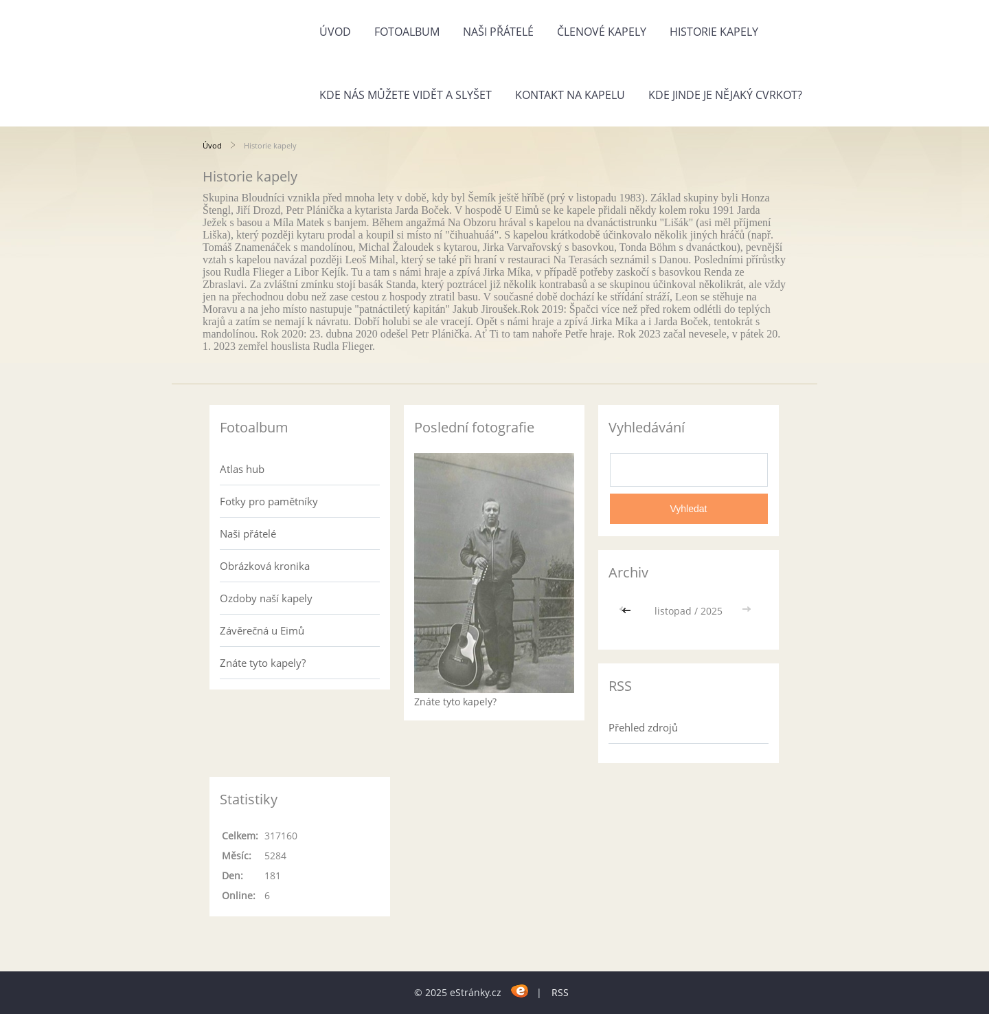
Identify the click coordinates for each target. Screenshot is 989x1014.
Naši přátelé (498, 31)
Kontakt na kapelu (570, 94)
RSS (560, 992)
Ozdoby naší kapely (266, 598)
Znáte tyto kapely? (263, 663)
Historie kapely (714, 31)
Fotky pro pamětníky (269, 501)
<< (627, 610)
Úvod (335, 31)
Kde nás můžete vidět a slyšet (405, 94)
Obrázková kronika (265, 566)
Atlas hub (242, 469)
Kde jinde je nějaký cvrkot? (725, 94)
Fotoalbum (407, 31)
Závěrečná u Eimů (262, 630)
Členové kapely (601, 31)
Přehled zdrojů (643, 727)
